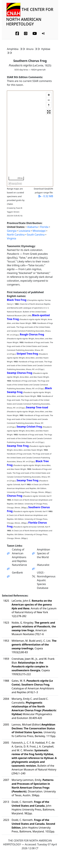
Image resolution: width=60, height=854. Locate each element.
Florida (44, 227)
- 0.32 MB (45, 196)
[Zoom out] (48, 100)
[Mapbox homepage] (15, 183)
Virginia (11, 238)
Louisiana (24, 231)
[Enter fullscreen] (48, 111)
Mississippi (38, 231)
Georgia (11, 231)
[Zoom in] (48, 94)
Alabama (32, 227)
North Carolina (15, 234)
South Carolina (35, 234)
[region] (30, 139)
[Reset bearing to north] (48, 105)
